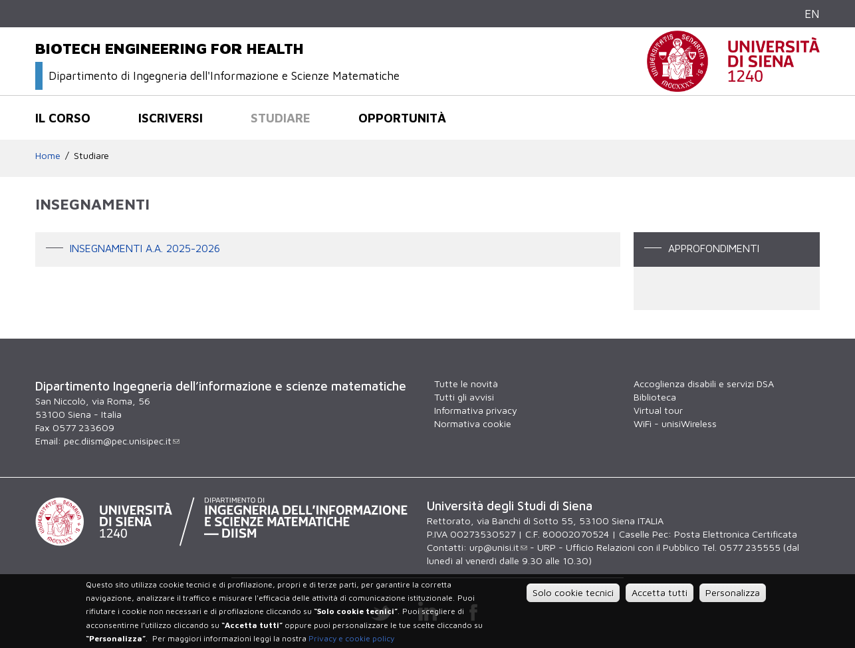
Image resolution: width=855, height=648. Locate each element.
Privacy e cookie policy (351, 638)
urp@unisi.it (498, 547)
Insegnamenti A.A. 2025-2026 (145, 248)
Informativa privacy (475, 410)
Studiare (280, 117)
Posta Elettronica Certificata (735, 534)
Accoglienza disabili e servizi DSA (704, 383)
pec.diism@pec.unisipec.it (122, 440)
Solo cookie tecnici (573, 592)
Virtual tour (658, 410)
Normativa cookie (472, 423)
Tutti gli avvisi (464, 397)
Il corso (62, 117)
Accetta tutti (659, 592)
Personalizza (732, 592)
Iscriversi (170, 117)
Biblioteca (655, 397)
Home (48, 155)
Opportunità (402, 117)
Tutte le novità (466, 383)
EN (812, 14)
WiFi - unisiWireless (675, 423)
